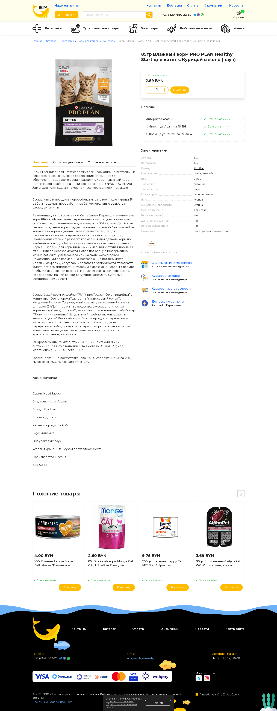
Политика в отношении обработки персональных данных (121, 704)
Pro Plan (199, 168)
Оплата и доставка (68, 162)
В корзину (179, 90)
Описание (40, 162)
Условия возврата (102, 162)
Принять (158, 702)
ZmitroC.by (230, 694)
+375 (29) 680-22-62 (176, 14)
